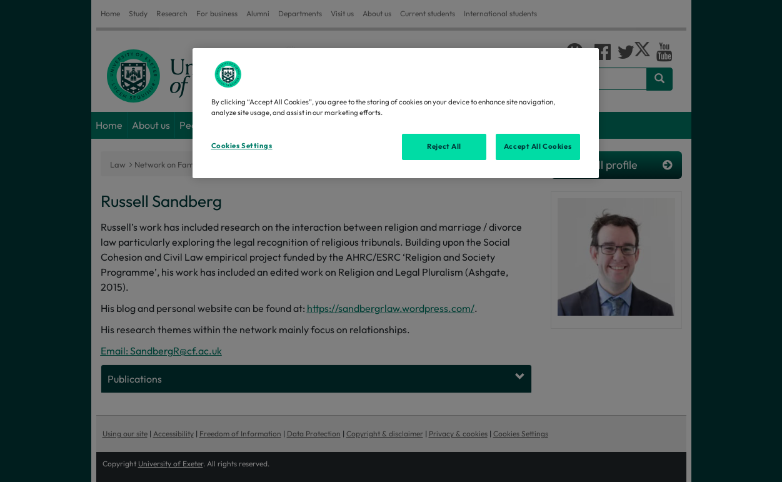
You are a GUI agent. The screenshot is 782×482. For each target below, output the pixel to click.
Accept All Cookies (537, 146)
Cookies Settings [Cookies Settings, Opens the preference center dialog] (242, 145)
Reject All (444, 146)
